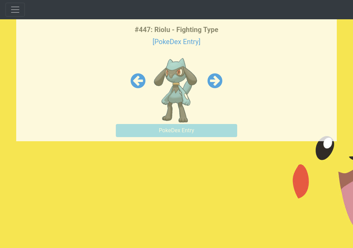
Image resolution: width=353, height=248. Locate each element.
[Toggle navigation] (15, 10)
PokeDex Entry (176, 130)
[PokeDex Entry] (176, 42)
